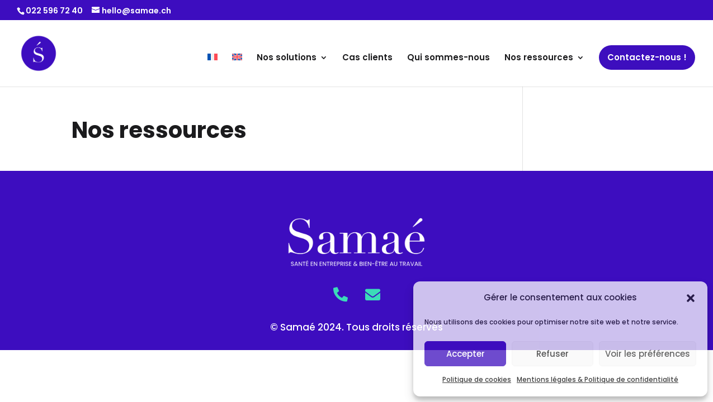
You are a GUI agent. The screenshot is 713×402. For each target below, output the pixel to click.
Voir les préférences (647, 354)
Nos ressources (538, 58)
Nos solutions (287, 58)
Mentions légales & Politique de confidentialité (597, 379)
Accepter (465, 354)
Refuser (552, 354)
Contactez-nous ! (647, 57)
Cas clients (367, 58)
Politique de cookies (476, 379)
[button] (690, 298)
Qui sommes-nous (448, 58)
